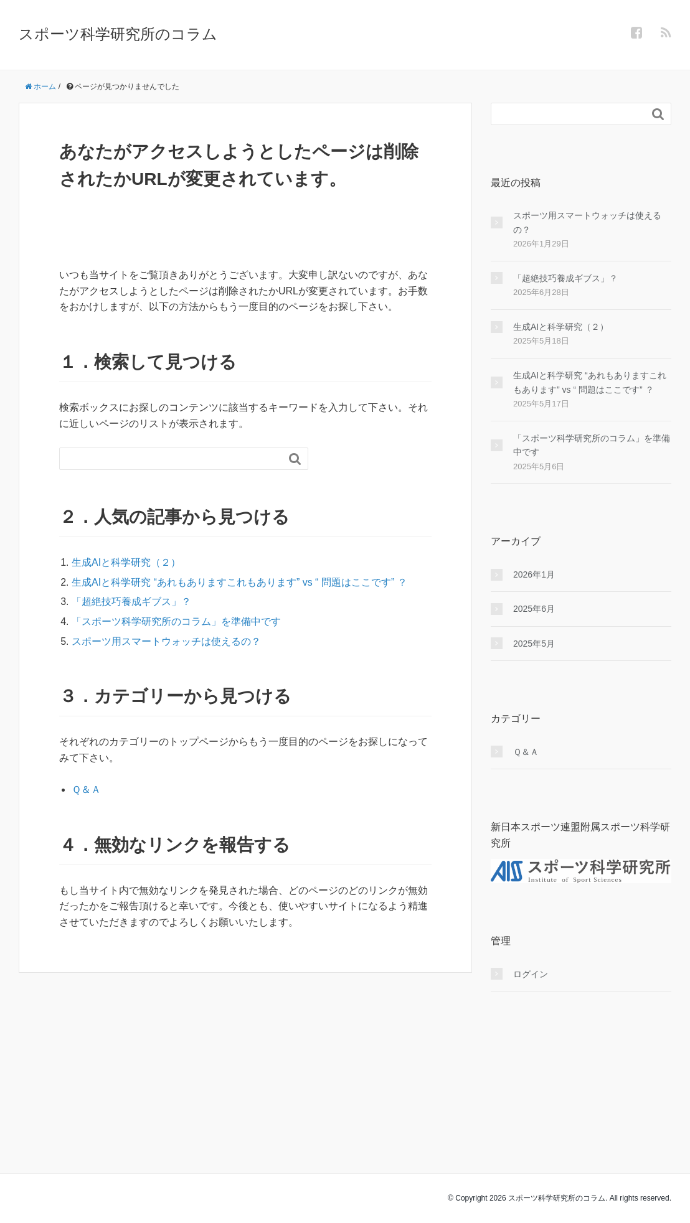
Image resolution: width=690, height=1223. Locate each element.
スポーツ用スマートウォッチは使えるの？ (166, 641)
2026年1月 (534, 574)
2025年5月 (534, 644)
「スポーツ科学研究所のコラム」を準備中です (176, 621)
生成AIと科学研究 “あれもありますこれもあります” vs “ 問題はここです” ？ (239, 582)
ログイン (530, 974)
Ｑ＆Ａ (86, 789)
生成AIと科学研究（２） (126, 562)
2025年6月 (534, 609)
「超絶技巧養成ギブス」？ (131, 601)
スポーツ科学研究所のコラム (118, 34)
